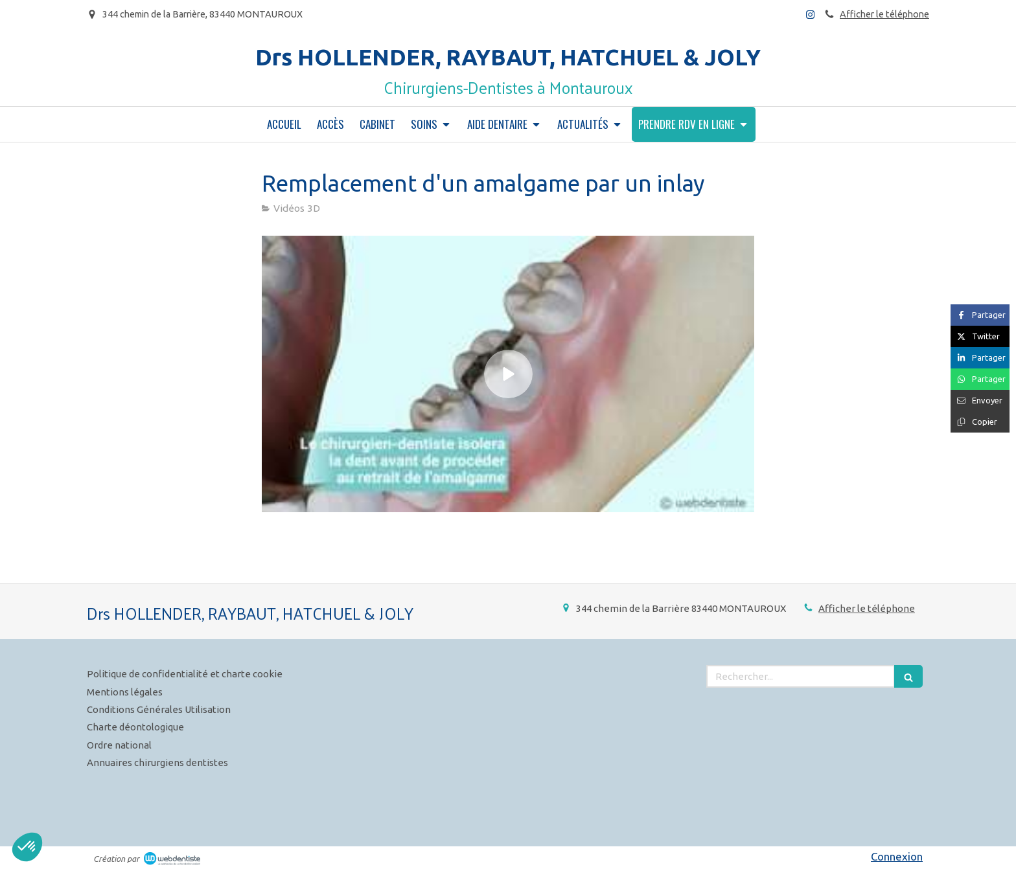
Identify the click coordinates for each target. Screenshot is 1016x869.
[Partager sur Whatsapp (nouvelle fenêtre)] (980, 379)
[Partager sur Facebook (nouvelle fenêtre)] (980, 315)
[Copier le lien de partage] (980, 422)
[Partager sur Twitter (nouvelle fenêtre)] (980, 336)
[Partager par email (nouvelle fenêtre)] (980, 400)
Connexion (897, 856)
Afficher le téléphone (884, 14)
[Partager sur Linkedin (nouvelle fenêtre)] (980, 357)
